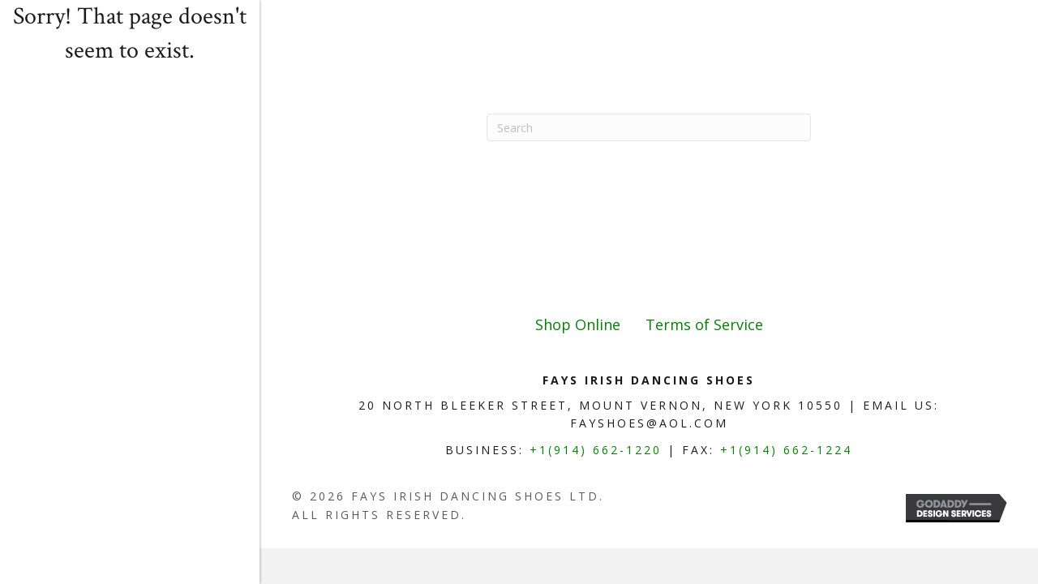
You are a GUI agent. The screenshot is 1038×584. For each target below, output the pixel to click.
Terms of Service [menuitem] (704, 324)
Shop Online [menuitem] (577, 324)
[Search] (649, 127)
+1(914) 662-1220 (596, 449)
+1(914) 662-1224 (786, 449)
